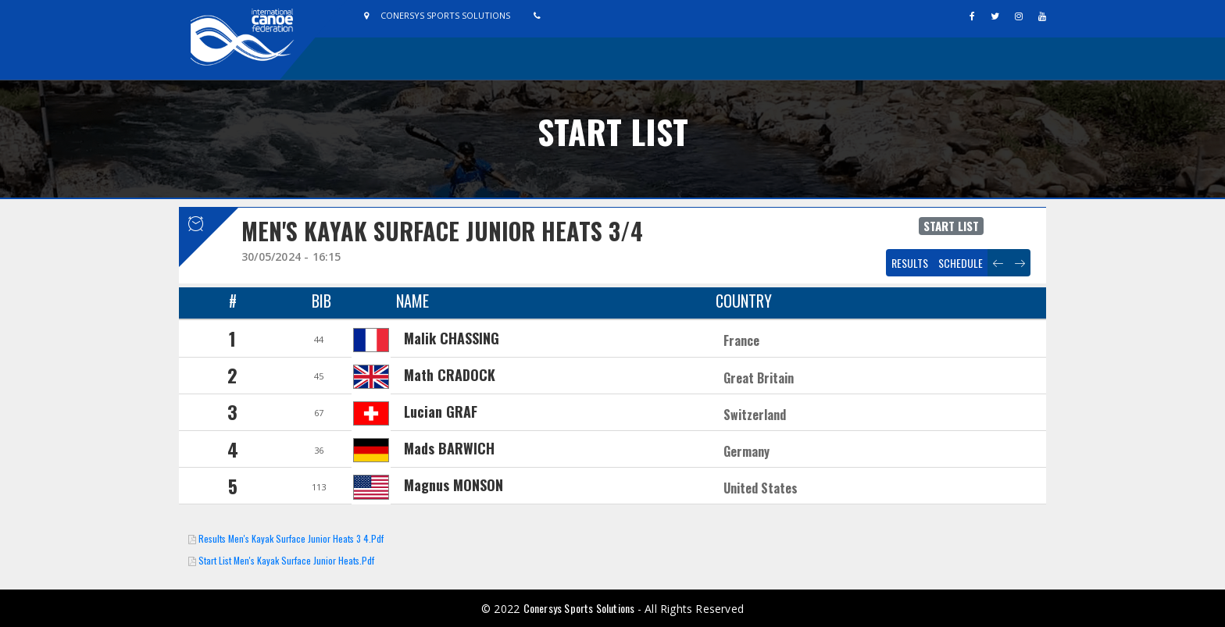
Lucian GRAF (440, 411)
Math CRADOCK (449, 375)
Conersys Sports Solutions (580, 608)
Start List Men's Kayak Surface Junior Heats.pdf (286, 560)
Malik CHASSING (451, 338)
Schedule (960, 263)
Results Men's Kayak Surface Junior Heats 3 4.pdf (291, 538)
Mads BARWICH (449, 448)
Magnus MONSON (453, 485)
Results (909, 263)
